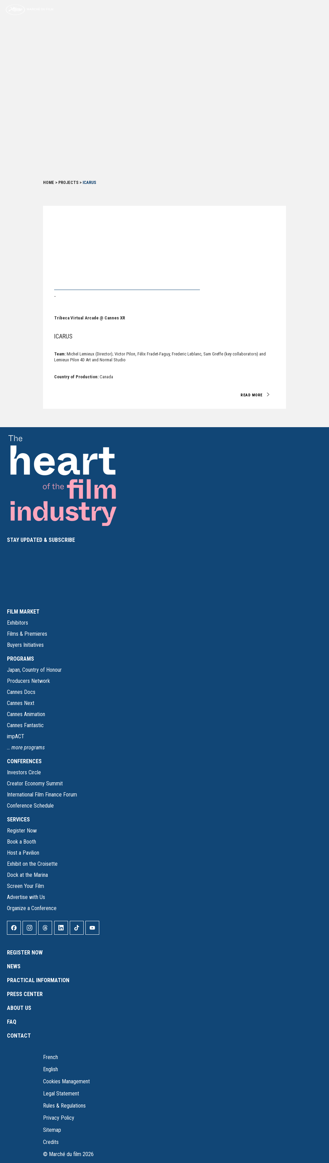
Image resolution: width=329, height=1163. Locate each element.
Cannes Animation (26, 714)
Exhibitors (17, 622)
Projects (68, 182)
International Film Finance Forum (42, 794)
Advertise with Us (26, 897)
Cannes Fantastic (25, 725)
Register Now (22, 830)
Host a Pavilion (23, 852)
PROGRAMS (20, 658)
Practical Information (38, 980)
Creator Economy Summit (35, 783)
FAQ (11, 1022)
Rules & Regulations (64, 1105)
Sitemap (52, 1130)
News (13, 966)
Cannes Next (20, 703)
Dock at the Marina (27, 875)
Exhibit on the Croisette (32, 864)
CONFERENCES (24, 761)
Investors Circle (24, 772)
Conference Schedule (30, 805)
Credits (51, 1142)
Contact (19, 1035)
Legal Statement (61, 1093)
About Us (19, 1008)
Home (48, 182)
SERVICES (18, 819)
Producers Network (28, 681)
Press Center (25, 994)
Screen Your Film (25, 886)
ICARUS (63, 336)
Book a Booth (21, 841)
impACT (15, 736)
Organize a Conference (32, 908)
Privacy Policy (58, 1117)
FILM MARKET (23, 611)
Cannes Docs (21, 692)
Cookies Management (66, 1081)
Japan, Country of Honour (34, 670)
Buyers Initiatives (25, 645)
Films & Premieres (27, 634)
